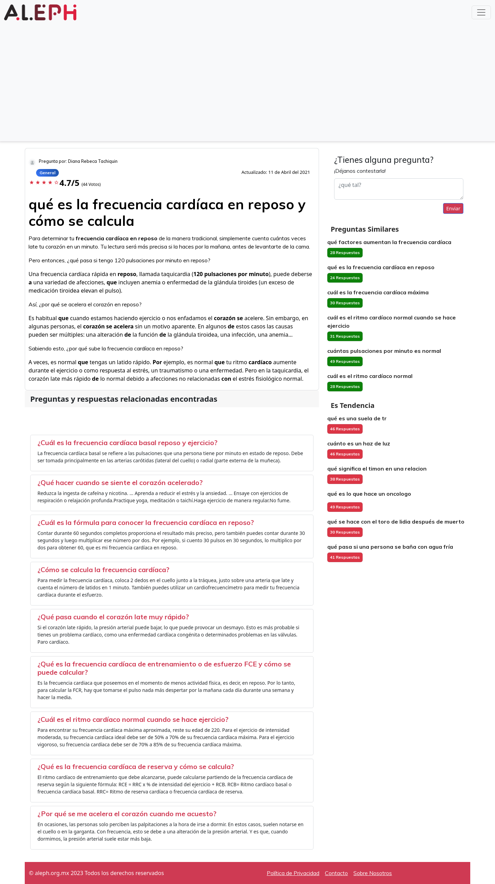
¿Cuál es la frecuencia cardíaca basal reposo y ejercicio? (127, 442)
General (47, 172)
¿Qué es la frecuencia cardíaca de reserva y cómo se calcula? (135, 766)
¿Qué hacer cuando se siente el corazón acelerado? (120, 482)
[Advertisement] (247, 87)
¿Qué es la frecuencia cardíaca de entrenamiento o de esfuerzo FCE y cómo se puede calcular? (164, 668)
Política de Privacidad (293, 873)
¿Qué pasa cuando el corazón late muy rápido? (113, 616)
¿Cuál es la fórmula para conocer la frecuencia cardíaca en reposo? (145, 522)
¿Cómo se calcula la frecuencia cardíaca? (103, 569)
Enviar (453, 208)
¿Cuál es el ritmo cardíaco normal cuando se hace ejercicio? (133, 719)
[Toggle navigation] (481, 12)
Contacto (336, 873)
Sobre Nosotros (372, 873)
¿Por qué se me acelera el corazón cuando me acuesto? (127, 813)
